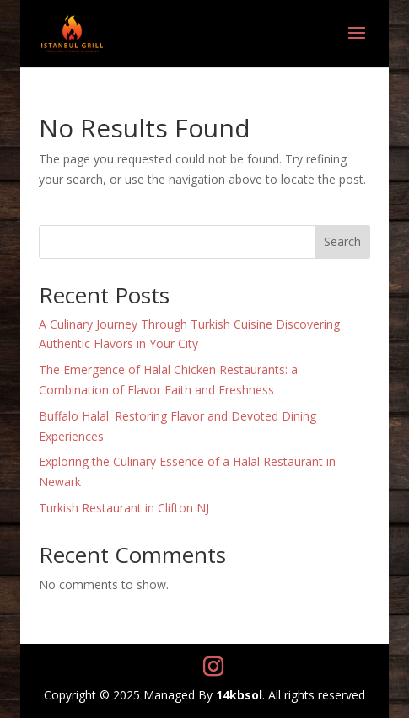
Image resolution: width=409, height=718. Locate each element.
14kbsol (239, 695)
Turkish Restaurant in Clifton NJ (124, 508)
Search (342, 241)
